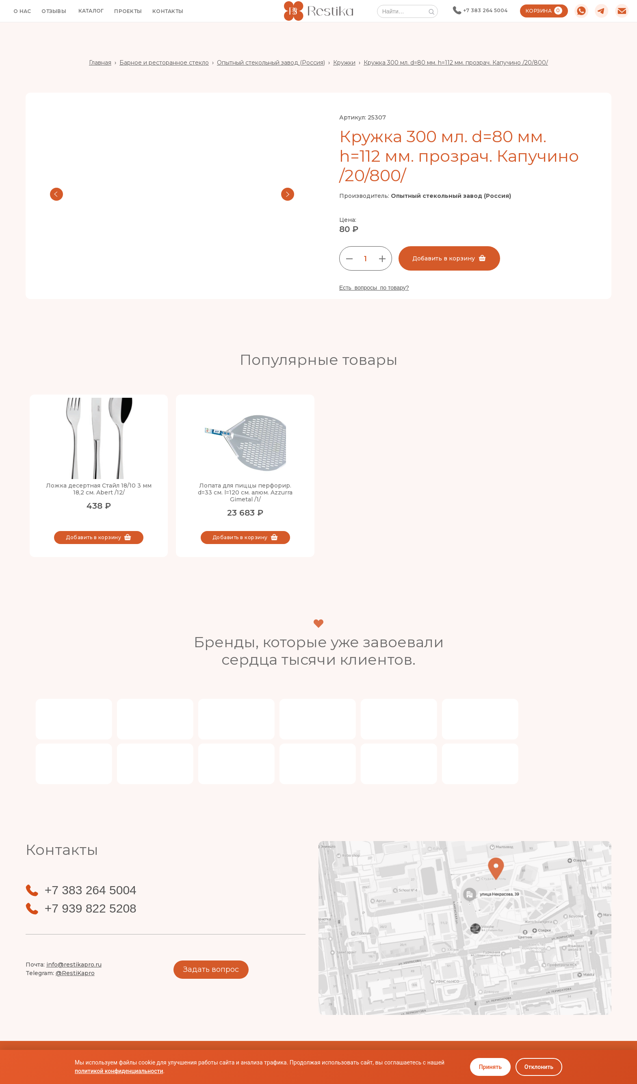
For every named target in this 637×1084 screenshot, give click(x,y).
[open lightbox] (172, 194)
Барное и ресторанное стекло (164, 62)
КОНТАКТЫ (167, 11)
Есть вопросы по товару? (374, 287)
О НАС (22, 11)
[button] (91, 11)
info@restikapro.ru (74, 964)
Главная (100, 62)
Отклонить (538, 1067)
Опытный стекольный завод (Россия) (271, 62)
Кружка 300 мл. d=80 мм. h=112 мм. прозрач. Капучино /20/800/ (456, 62)
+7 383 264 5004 (485, 10)
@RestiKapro (75, 973)
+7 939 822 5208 (90, 908)
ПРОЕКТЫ (128, 11)
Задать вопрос (211, 969)
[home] (318, 10)
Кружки (344, 62)
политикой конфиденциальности (119, 1071)
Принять (490, 1067)
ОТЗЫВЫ (53, 11)
